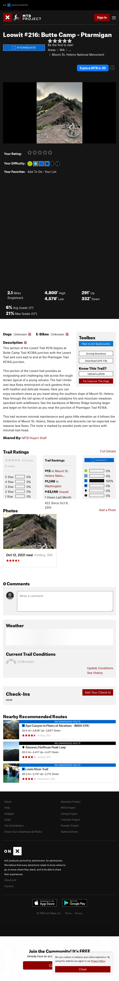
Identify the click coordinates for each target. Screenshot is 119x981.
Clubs (7, 819)
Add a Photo (107, 510)
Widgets (9, 813)
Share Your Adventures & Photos (23, 831)
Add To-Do (34, 171)
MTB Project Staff (34, 438)
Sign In (102, 17)
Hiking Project (69, 813)
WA (62, 50)
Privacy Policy (98, 961)
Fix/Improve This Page (96, 381)
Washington (53, 486)
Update (100, 668)
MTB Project (68, 807)
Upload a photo (96, 373)
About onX (10, 880)
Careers (9, 886)
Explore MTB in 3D (93, 68)
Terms (68, 913)
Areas (52, 50)
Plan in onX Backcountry (96, 343)
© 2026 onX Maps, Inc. (49, 913)
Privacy (79, 913)
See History (95, 673)
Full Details (108, 451)
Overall (64, 492)
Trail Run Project (70, 819)
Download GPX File (96, 360)
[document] (82, 963)
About (7, 801)
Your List (50, 171)
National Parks (69, 831)
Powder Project (70, 825)
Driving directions (96, 353)
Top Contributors (14, 825)
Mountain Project (70, 801)
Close (83, 969)
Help (7, 807)
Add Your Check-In (98, 692)
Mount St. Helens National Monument (78, 54)
